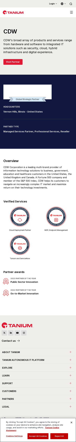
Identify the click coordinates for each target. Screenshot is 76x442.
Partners (8, 399)
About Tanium (11, 352)
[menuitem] (38, 352)
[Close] (71, 422)
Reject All (59, 436)
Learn (6, 375)
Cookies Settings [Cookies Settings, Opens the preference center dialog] (14, 436)
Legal (5, 406)
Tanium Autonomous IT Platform (23, 360)
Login (52, 3)
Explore (7, 367)
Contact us (9, 340)
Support (7, 383)
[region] (38, 430)
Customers (9, 391)
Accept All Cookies (38, 436)
